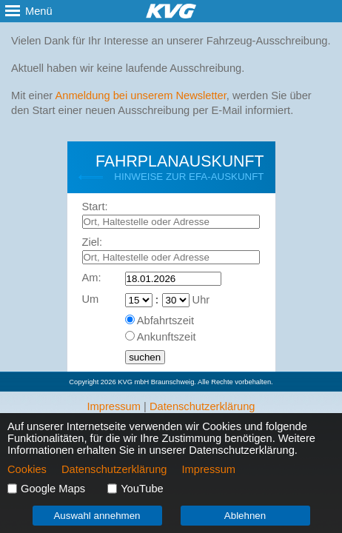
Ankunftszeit (166, 337)
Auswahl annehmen (96, 515)
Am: (91, 278)
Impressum (113, 406)
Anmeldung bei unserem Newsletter (140, 95)
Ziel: (92, 242)
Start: (95, 206)
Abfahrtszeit (165, 320)
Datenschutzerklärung (202, 406)
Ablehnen (245, 515)
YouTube (142, 489)
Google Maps (53, 489)
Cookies (27, 469)
